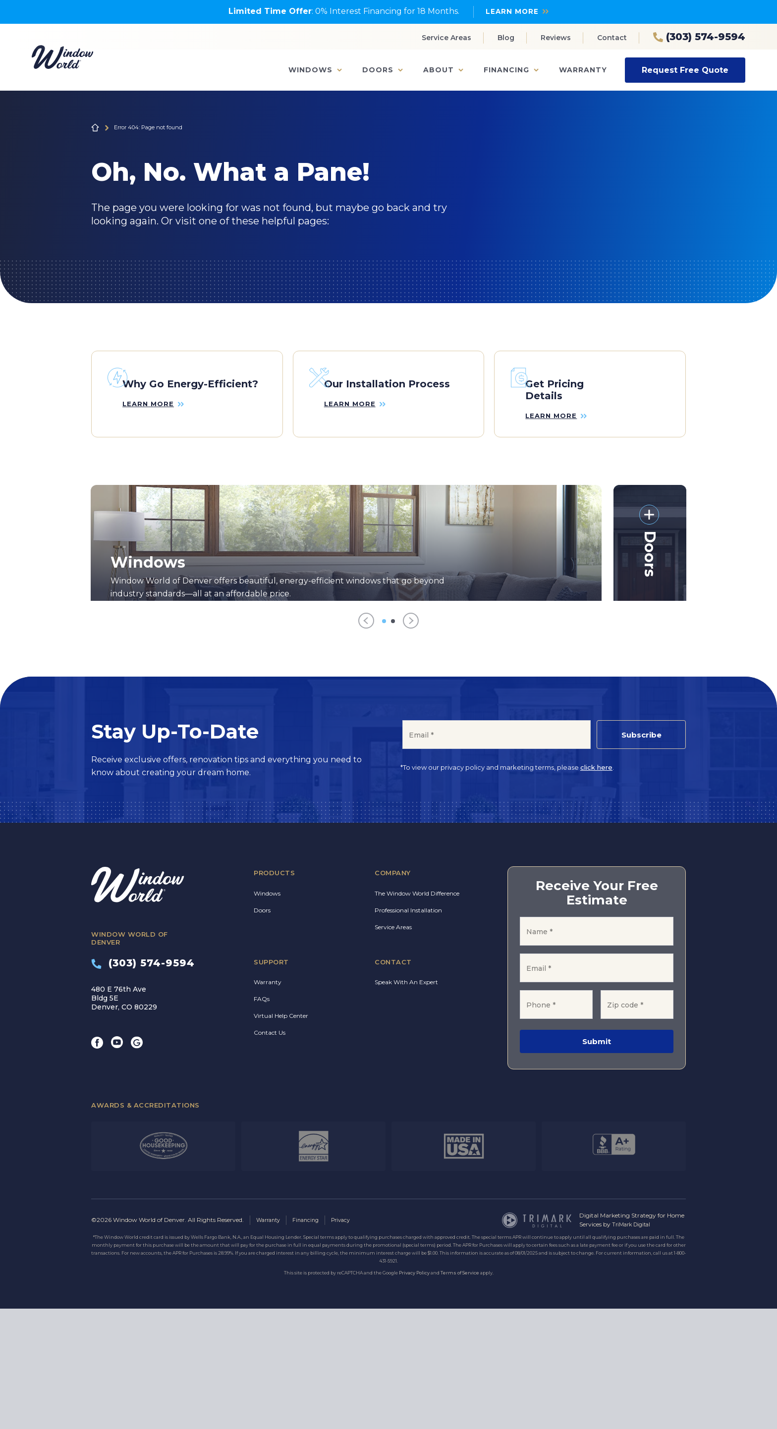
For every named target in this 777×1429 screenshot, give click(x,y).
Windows (310, 69)
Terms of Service (460, 1393)
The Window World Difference (417, 1014)
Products (274, 994)
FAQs (262, 1120)
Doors (377, 69)
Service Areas (446, 37)
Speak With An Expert (406, 1103)
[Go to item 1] (384, 742)
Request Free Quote (685, 69)
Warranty (583, 69)
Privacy (348, 1340)
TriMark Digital (633, 1345)
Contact (612, 37)
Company (393, 994)
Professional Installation (408, 1031)
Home (95, 127)
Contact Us (269, 1154)
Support (271, 1083)
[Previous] (366, 742)
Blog (506, 37)
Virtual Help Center (281, 1137)
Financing (506, 69)
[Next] (411, 742)
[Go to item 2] (393, 742)
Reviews (556, 37)
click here (596, 889)
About (438, 69)
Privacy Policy (414, 1393)
